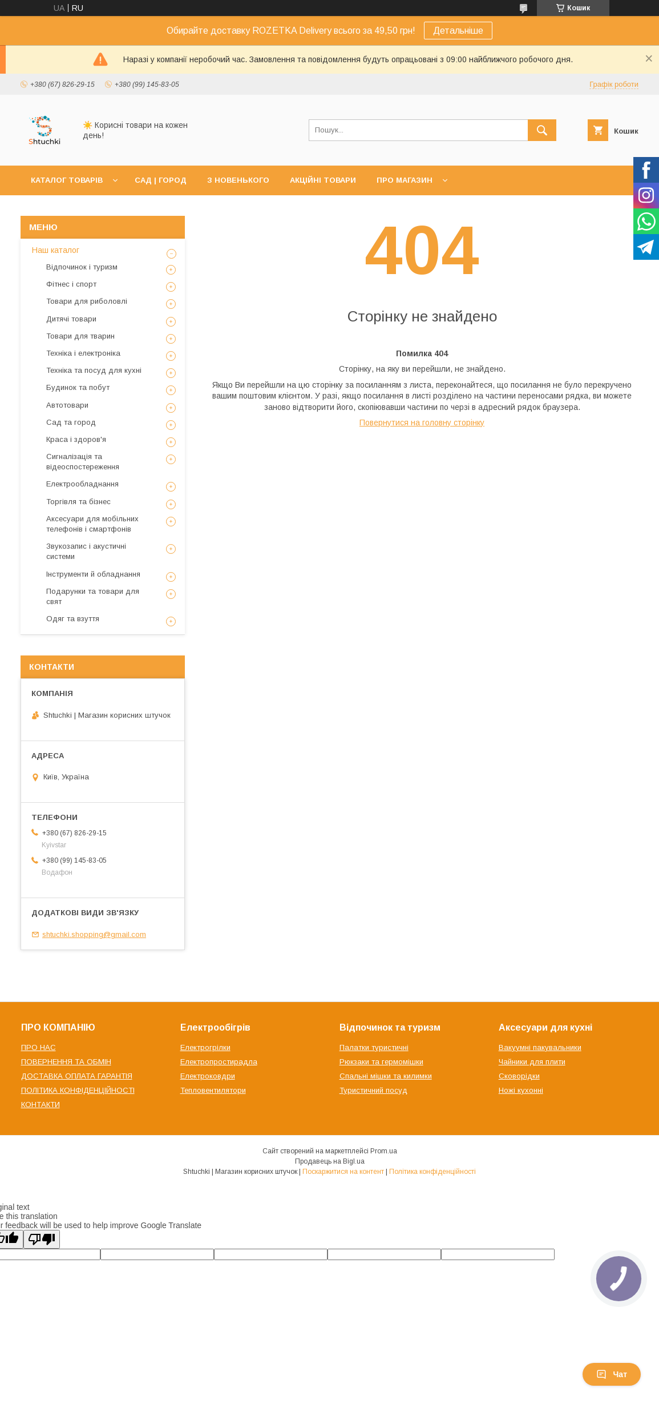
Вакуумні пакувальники (540, 1047)
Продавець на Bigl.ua (330, 1161)
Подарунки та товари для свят (92, 596)
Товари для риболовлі (86, 301)
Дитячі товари (71, 319)
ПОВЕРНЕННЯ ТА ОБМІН (66, 1061)
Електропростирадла (218, 1061)
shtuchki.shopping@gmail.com (94, 934)
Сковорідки (519, 1076)
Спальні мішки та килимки (385, 1076)
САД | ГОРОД (161, 180)
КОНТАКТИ (40, 1104)
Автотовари (67, 405)
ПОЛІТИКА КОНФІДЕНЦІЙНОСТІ (78, 1090)
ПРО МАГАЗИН (404, 180)
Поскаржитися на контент (343, 1172)
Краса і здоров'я (76, 439)
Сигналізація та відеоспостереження (82, 461)
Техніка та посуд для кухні (93, 370)
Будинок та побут (78, 387)
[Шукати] (542, 130)
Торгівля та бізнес (78, 501)
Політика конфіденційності (432, 1172)
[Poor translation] (41, 1239)
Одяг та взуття (72, 618)
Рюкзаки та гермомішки (381, 1061)
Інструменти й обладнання (93, 574)
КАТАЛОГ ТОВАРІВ (67, 180)
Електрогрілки (205, 1047)
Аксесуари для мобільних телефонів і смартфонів (92, 523)
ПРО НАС (38, 1047)
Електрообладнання (82, 484)
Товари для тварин (80, 336)
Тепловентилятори (213, 1090)
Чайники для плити (532, 1061)
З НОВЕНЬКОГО (238, 180)
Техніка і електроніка (83, 353)
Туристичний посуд (373, 1090)
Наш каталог (55, 250)
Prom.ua (383, 1151)
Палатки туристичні (374, 1047)
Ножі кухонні (521, 1090)
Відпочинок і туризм (82, 267)
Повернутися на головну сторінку (421, 422)
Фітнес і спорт (71, 284)
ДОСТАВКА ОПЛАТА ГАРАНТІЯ (76, 1076)
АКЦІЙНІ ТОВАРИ (323, 180)
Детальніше (458, 30)
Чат (611, 1374)
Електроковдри (207, 1076)
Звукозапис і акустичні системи (86, 551)
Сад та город (71, 422)
